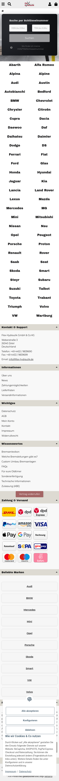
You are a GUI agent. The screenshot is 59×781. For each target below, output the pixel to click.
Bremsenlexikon (11, 451)
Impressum (10, 771)
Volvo (29, 691)
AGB (4, 416)
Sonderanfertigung (12, 476)
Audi (29, 586)
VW (29, 680)
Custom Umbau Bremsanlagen (19, 461)
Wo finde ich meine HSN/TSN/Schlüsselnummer (27, 47)
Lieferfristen (8, 390)
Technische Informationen (16, 481)
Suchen (29, 37)
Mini (29, 621)
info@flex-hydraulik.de (21, 359)
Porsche (29, 644)
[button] (49, 4)
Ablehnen (30, 730)
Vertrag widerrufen (29, 494)
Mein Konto (8, 421)
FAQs (4, 466)
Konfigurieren (30, 720)
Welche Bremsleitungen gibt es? (20, 456)
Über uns (7, 375)
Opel (29, 633)
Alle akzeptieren (30, 711)
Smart (29, 668)
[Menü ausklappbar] (3, 4)
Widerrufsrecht (10, 435)
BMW (29, 598)
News (5, 380)
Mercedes (29, 609)
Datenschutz (25, 771)
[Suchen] (9, 4)
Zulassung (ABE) (11, 486)
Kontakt (6, 426)
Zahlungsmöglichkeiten (15, 385)
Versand (48, 776)
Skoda (29, 656)
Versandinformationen (14, 395)
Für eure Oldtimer (11, 471)
